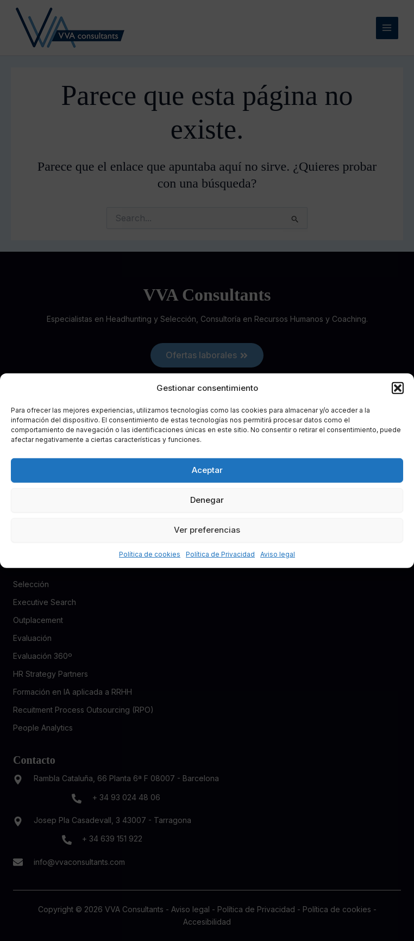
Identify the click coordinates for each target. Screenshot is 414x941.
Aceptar (207, 470)
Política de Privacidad (220, 554)
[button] (397, 387)
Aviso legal (277, 554)
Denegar (207, 500)
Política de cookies (149, 554)
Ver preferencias (207, 530)
